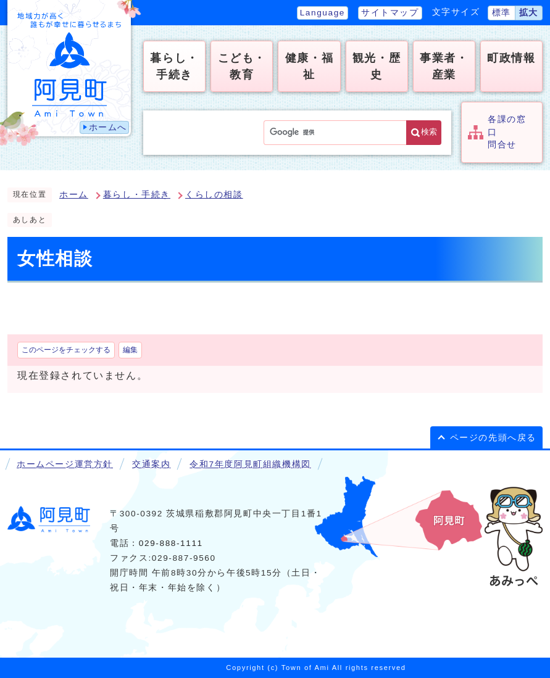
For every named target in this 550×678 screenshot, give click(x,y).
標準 (501, 12)
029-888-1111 (171, 543)
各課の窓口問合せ (507, 132)
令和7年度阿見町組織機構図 (250, 464)
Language (322, 12)
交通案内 (151, 464)
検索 (429, 131)
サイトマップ (390, 12)
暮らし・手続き (136, 194)
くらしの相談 (214, 194)
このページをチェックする (66, 349)
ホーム (73, 194)
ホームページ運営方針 (65, 464)
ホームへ (108, 127)
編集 (130, 349)
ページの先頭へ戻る (493, 437)
